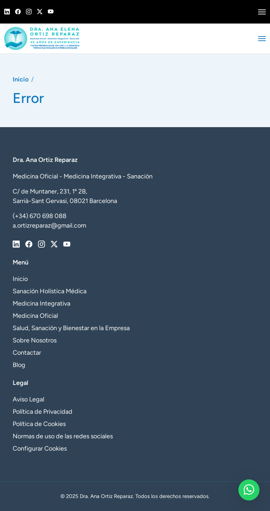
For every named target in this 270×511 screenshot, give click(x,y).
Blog (19, 365)
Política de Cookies (39, 424)
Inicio (20, 79)
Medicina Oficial (35, 316)
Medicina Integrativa (41, 303)
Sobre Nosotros (35, 340)
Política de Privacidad (42, 411)
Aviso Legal (28, 399)
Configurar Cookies (40, 448)
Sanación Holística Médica (49, 291)
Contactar (27, 352)
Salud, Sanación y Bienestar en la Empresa (71, 328)
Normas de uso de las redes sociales (63, 436)
